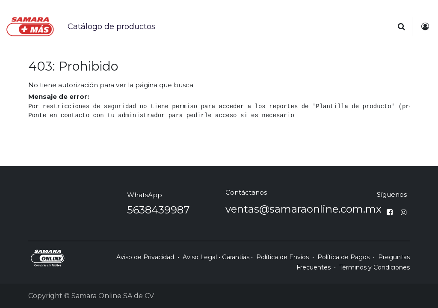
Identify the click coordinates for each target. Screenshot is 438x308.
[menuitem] (111, 26)
